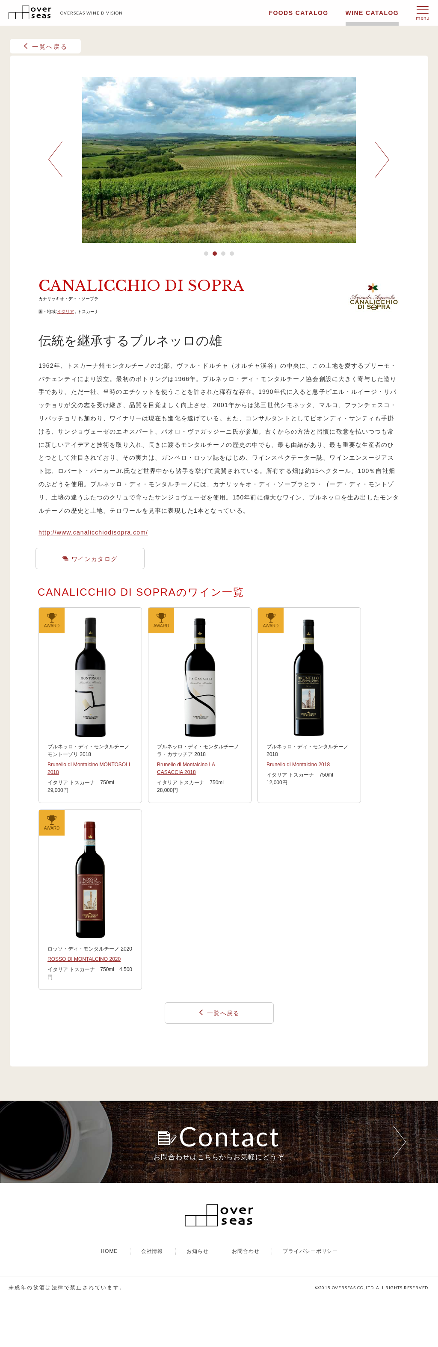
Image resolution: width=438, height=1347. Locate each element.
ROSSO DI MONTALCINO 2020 (84, 959)
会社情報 (152, 1299)
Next (382, 159)
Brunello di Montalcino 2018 (298, 765)
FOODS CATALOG (298, 12)
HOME (109, 1299)
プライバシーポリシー (310, 1299)
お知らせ (197, 1299)
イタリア (65, 311)
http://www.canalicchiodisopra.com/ (93, 532)
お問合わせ (246, 1299)
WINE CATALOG (372, 12)
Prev (55, 159)
